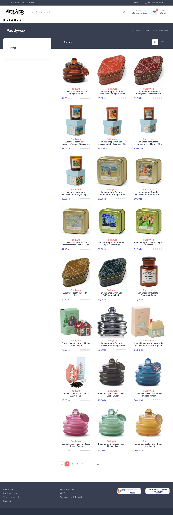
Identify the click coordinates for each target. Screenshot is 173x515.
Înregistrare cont (154, 2)
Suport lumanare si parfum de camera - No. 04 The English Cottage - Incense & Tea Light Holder (148, 346)
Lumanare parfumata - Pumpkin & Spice (148, 294)
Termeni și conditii (11, 497)
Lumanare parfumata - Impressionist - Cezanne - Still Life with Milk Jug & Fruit (112, 144)
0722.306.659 (28, 3)
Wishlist (135, 2)
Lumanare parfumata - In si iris (76, 294)
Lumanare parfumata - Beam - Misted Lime (112, 445)
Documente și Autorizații (71, 497)
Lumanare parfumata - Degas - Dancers (148, 243)
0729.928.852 (14, 3)
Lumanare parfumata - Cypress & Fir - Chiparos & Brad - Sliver (112, 345)
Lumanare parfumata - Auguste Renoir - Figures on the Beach (75, 144)
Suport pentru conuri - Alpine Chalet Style (76, 344)
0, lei (163, 12)
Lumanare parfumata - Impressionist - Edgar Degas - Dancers (76, 194)
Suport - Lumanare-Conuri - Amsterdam (75, 394)
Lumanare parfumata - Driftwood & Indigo (112, 294)
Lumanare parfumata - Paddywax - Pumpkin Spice (112, 92)
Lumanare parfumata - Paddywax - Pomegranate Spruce (148, 93)
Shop (147, 31)
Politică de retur (10, 493)
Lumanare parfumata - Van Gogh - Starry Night (112, 243)
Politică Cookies (67, 489)
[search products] (75, 12)
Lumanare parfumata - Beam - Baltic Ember (112, 394)
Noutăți (18, 20)
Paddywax (76, 89)
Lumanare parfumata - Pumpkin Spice (76, 92)
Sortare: (66, 42)
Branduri (8, 20)
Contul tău (8, 489)
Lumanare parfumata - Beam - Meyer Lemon (148, 445)
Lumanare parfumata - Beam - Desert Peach (76, 445)
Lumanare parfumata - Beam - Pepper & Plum (148, 394)
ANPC (62, 493)
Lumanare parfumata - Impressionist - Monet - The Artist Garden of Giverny (148, 144)
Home (136, 31)
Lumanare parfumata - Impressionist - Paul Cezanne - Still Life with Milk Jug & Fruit (148, 195)
